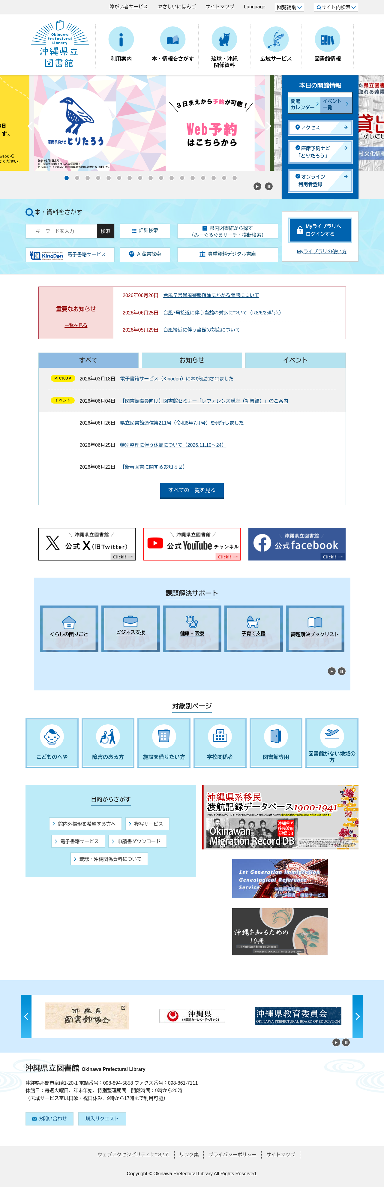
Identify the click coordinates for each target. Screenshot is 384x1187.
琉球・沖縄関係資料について (108, 859)
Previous (30, 127)
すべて (88, 360)
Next (268, 127)
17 (233, 176)
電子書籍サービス (77, 841)
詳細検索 (145, 230)
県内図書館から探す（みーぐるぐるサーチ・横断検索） (227, 232)
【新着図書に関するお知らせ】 (154, 467)
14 (201, 176)
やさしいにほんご (177, 6)
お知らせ (191, 360)
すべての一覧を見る (192, 490)
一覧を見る (75, 325)
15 (211, 176)
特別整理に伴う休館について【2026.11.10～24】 (173, 445)
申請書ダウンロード (136, 841)
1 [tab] (43, 658)
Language (254, 6)
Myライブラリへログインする (323, 230)
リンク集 (189, 1154)
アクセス (308, 127)
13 (191, 176)
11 (169, 176)
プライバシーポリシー (232, 1154)
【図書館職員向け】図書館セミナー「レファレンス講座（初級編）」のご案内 (204, 401)
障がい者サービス (129, 6)
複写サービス (146, 824)
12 (180, 176)
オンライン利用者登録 (310, 180)
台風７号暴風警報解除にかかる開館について (211, 295)
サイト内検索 (336, 7)
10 (159, 176)
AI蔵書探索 (145, 254)
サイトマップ (220, 6)
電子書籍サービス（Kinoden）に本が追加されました (177, 378)
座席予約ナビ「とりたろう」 (313, 152)
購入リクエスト (102, 1118)
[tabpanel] (69, 629)
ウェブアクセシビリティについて (134, 1154)
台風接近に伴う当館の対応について (201, 329)
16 (222, 176)
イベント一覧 (332, 104)
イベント (295, 360)
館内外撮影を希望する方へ (84, 824)
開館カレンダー (303, 104)
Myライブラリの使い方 (321, 251)
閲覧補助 (289, 7)
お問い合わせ (49, 1118)
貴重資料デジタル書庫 (228, 254)
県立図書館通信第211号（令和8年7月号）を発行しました (182, 422)
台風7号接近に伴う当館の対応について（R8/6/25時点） (223, 312)
